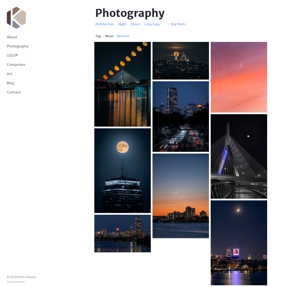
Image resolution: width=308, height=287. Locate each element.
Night (122, 24)
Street (135, 24)
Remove (123, 36)
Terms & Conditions (16, 281)
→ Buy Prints (176, 24)
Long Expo (152, 24)
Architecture (104, 24)
